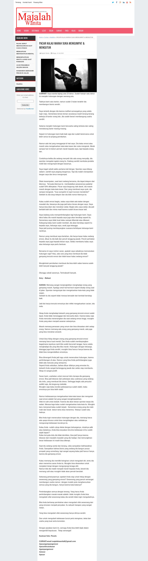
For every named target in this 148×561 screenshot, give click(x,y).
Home (19, 30)
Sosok (26, 30)
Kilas (73, 30)
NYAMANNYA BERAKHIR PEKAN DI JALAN (25, 72)
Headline (19, 84)
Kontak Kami (27, 2)
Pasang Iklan (38, 2)
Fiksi (66, 30)
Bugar (81, 30)
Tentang (18, 2)
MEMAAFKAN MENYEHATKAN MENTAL (25, 53)
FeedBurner (30, 109)
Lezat (44, 30)
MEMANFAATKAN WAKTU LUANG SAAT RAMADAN (24, 59)
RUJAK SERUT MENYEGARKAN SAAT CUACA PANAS (24, 46)
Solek (51, 30)
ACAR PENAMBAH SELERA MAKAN (22, 66)
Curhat (59, 30)
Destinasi (35, 30)
